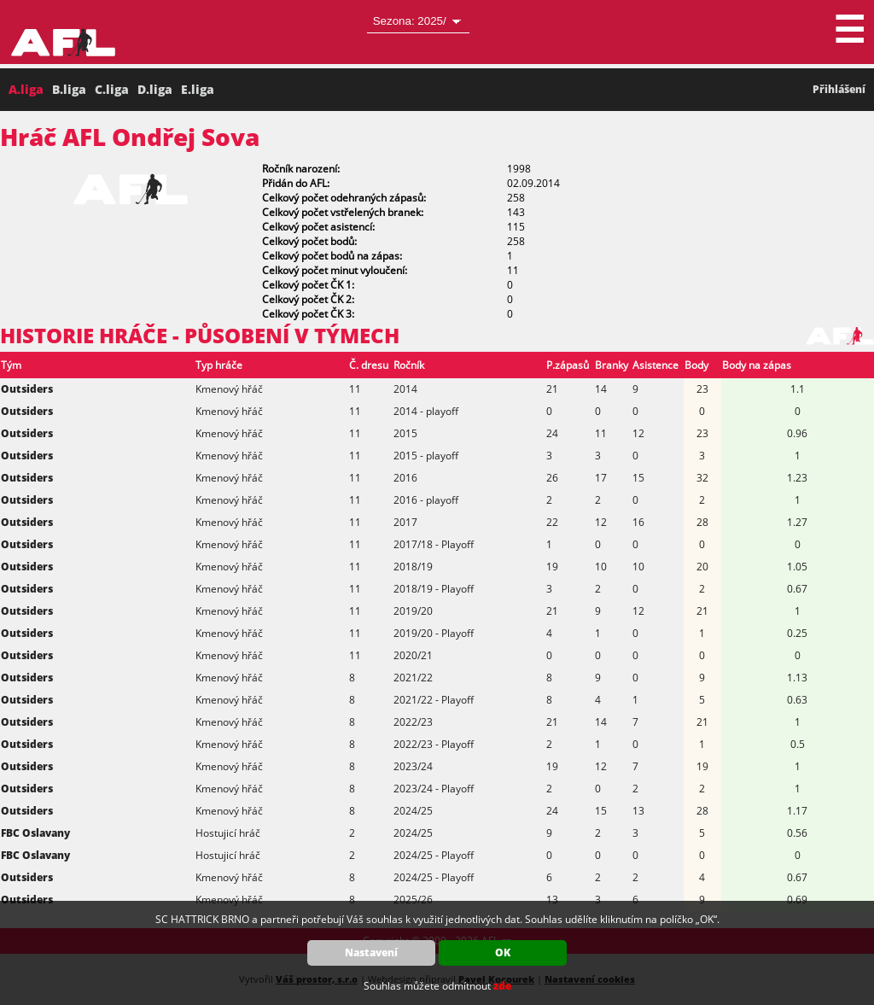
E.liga (197, 89)
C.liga (112, 89)
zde (502, 986)
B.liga (69, 89)
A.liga (26, 89)
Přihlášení (839, 89)
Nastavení (371, 952)
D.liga (154, 89)
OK (502, 952)
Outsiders (27, 389)
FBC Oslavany (35, 833)
